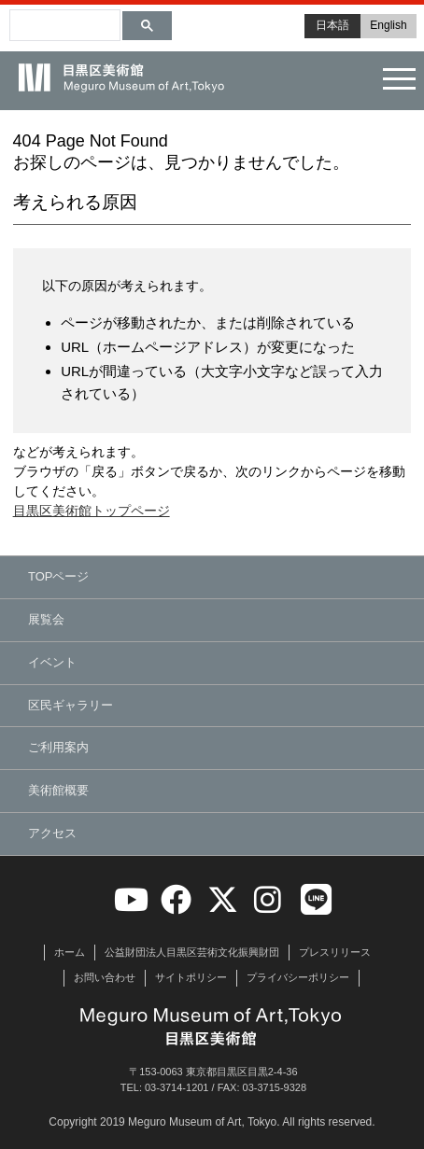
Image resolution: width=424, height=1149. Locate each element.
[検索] (37, 16)
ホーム (69, 952)
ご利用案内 (58, 747)
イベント (52, 662)
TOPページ (59, 576)
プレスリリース (335, 952)
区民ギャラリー (70, 705)
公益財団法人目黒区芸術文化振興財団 (192, 952)
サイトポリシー (191, 977)
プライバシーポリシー (298, 977)
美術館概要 (58, 790)
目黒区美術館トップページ (91, 510)
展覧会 (46, 619)
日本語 (332, 25)
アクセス (52, 833)
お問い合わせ (104, 977)
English (388, 25)
